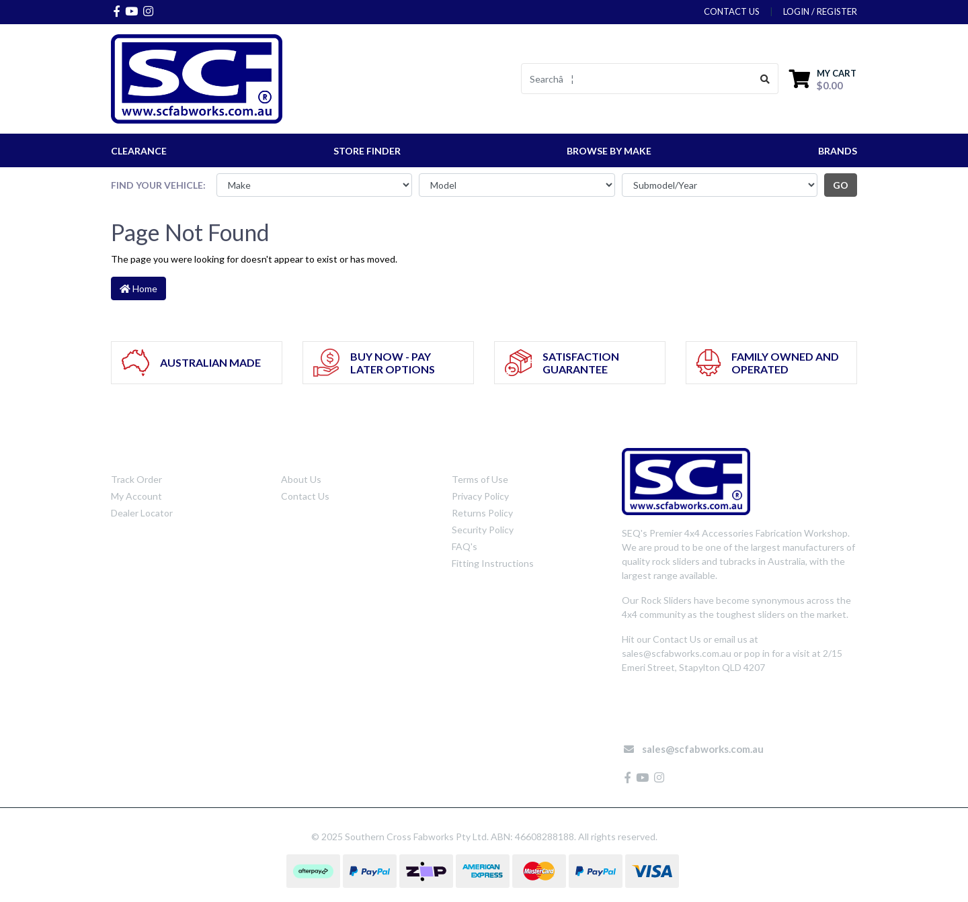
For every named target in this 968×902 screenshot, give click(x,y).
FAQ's (464, 546)
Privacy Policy (480, 496)
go (840, 185)
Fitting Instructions (493, 563)
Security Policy (483, 529)
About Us (301, 479)
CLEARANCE (139, 150)
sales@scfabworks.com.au (703, 749)
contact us (732, 11)
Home (138, 288)
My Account (136, 496)
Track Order (136, 479)
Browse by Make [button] (609, 150)
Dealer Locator (142, 512)
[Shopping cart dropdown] (823, 78)
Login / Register (820, 11)
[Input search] (637, 78)
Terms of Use (480, 479)
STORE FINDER (367, 150)
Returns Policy (482, 512)
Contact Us (305, 496)
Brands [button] (837, 150)
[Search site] (765, 78)
